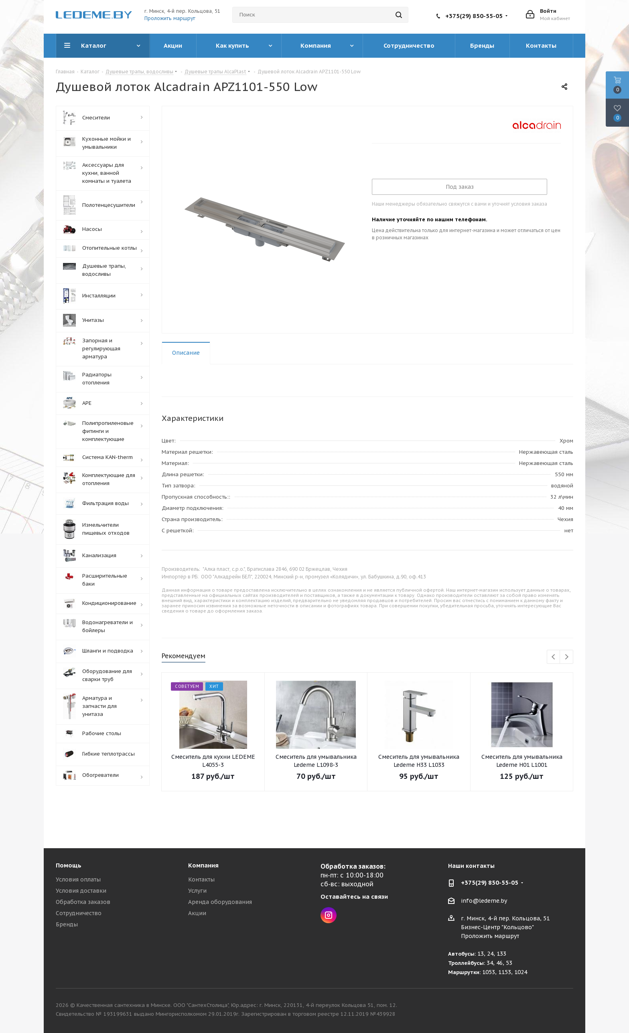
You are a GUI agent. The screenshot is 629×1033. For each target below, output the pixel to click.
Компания (203, 865)
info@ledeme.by (484, 900)
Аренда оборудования (220, 902)
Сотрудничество (78, 913)
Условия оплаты (78, 879)
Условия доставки (81, 890)
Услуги (197, 890)
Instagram (329, 915)
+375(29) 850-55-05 (474, 16)
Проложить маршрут (169, 18)
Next (566, 657)
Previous (553, 657)
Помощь (68, 865)
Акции (197, 913)
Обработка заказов (83, 902)
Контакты (201, 879)
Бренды (67, 924)
